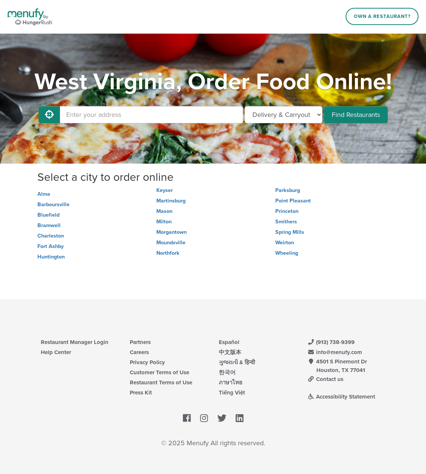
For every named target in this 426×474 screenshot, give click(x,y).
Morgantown (171, 232)
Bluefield (48, 215)
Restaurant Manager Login (74, 342)
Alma (43, 194)
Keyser (164, 190)
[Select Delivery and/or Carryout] (283, 114)
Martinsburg (171, 201)
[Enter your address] (151, 114)
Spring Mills (289, 232)
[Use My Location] (49, 114)
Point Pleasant (293, 201)
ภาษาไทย (230, 382)
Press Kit (141, 392)
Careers (139, 352)
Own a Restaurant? (382, 16)
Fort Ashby (50, 246)
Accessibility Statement (342, 396)
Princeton (286, 211)
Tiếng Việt (232, 392)
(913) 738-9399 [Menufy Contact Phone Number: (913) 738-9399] (331, 342)
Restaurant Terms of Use (161, 382)
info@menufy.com (335, 352)
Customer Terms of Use (159, 372)
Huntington (51, 257)
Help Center (56, 352)
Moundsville (171, 242)
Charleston (50, 236)
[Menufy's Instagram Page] (204, 419)
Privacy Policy (147, 362)
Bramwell (49, 225)
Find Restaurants (356, 115)
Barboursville (53, 204)
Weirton (284, 242)
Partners (140, 342)
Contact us (326, 379)
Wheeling (286, 253)
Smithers (286, 222)
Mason (164, 211)
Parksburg (287, 190)
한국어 (227, 372)
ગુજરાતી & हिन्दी (237, 362)
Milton (164, 222)
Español (229, 342)
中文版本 (230, 352)
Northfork (168, 253)
